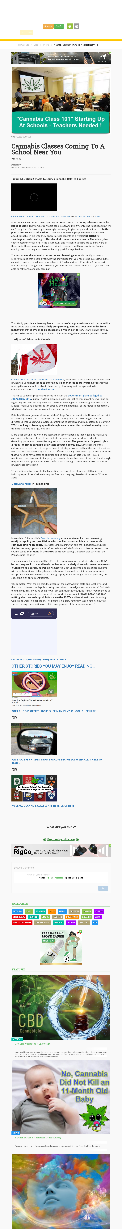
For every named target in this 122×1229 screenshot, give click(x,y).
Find (39, 32)
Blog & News (52, 32)
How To (17, 911)
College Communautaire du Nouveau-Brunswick (37, 379)
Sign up (48, 26)
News (62, 911)
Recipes (86, 917)
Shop (84, 32)
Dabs (28, 911)
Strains (65, 32)
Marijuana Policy (21, 483)
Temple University (50, 538)
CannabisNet (83, 216)
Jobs (75, 32)
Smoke (45, 917)
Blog (36, 44)
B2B (95, 922)
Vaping (87, 911)
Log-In (59, 26)
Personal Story (22, 922)
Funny (99, 911)
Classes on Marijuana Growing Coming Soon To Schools (38, 659)
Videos (71, 922)
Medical (58, 922)
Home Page (23, 44)
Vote (52, 911)
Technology (42, 922)
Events (93, 32)
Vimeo (97, 216)
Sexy (97, 917)
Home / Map (26, 32)
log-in (49, 877)
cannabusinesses (44, 389)
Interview (19, 917)
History (84, 922)
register (59, 877)
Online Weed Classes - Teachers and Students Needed (40, 216)
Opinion (74, 911)
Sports (33, 917)
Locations (72, 917)
